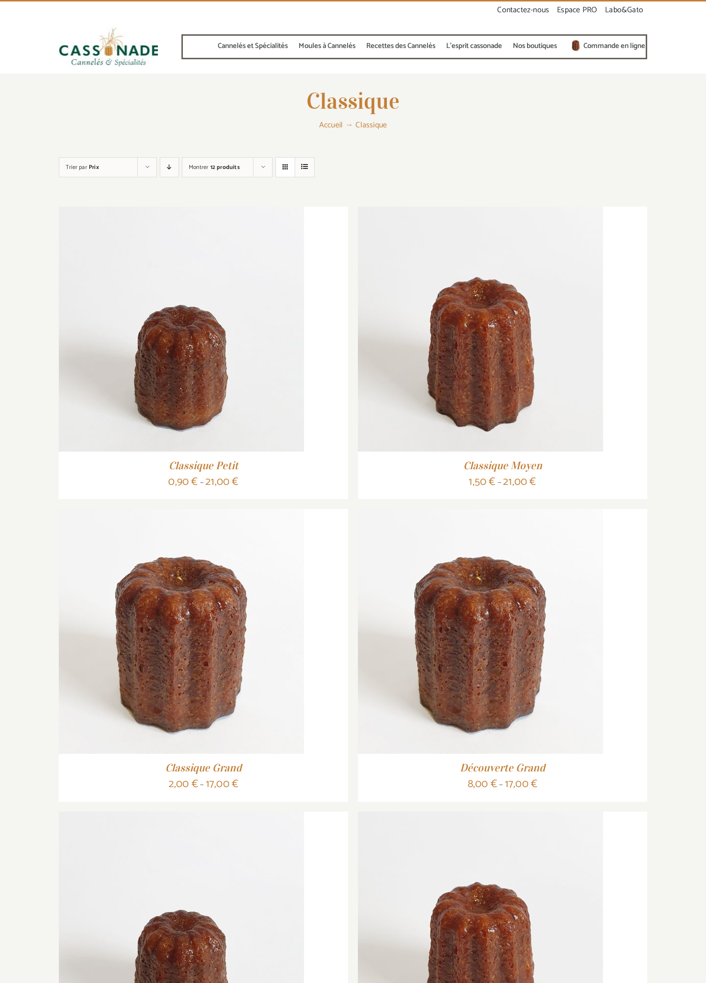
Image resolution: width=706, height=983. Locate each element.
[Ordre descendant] (169, 167)
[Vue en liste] (304, 167)
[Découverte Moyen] (480, 819)
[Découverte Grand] (480, 516)
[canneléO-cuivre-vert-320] (108, 30)
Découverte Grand (502, 767)
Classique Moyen (502, 465)
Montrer (214, 167)
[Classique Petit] (181, 214)
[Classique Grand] (181, 516)
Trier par (82, 167)
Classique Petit (203, 465)
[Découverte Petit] (181, 819)
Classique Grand (203, 767)
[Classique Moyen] (480, 214)
